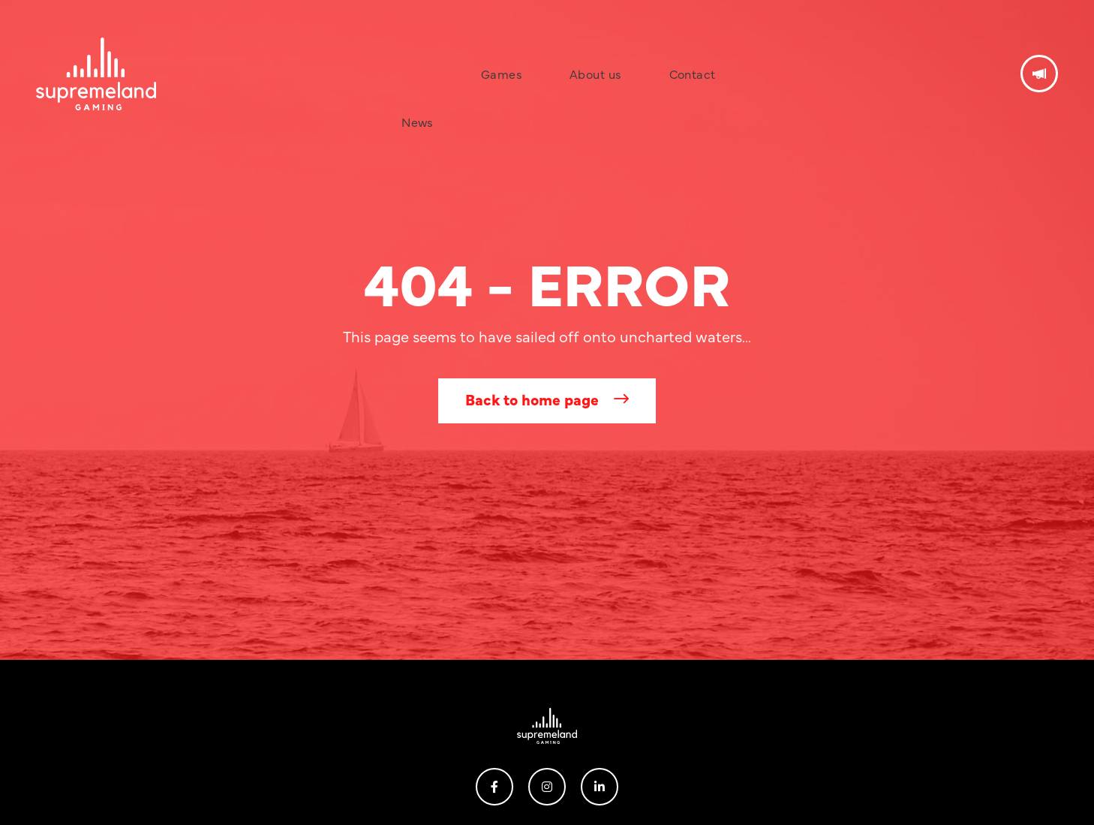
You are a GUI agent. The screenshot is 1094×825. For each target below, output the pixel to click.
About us (572, 48)
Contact (644, 48)
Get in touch (1039, 48)
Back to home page (532, 399)
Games (502, 48)
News (443, 48)
